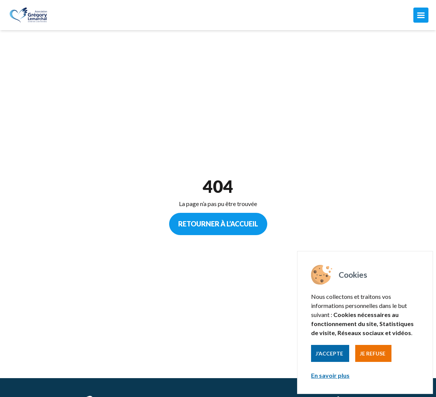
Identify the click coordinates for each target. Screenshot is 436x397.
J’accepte (329, 353)
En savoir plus (330, 375)
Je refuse (372, 353)
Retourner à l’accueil (218, 224)
